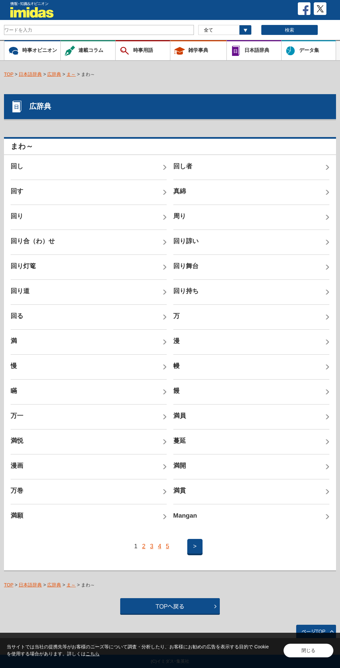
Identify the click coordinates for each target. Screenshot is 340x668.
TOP (8, 74)
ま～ (71, 74)
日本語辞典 (30, 74)
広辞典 (54, 74)
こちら (93, 653)
